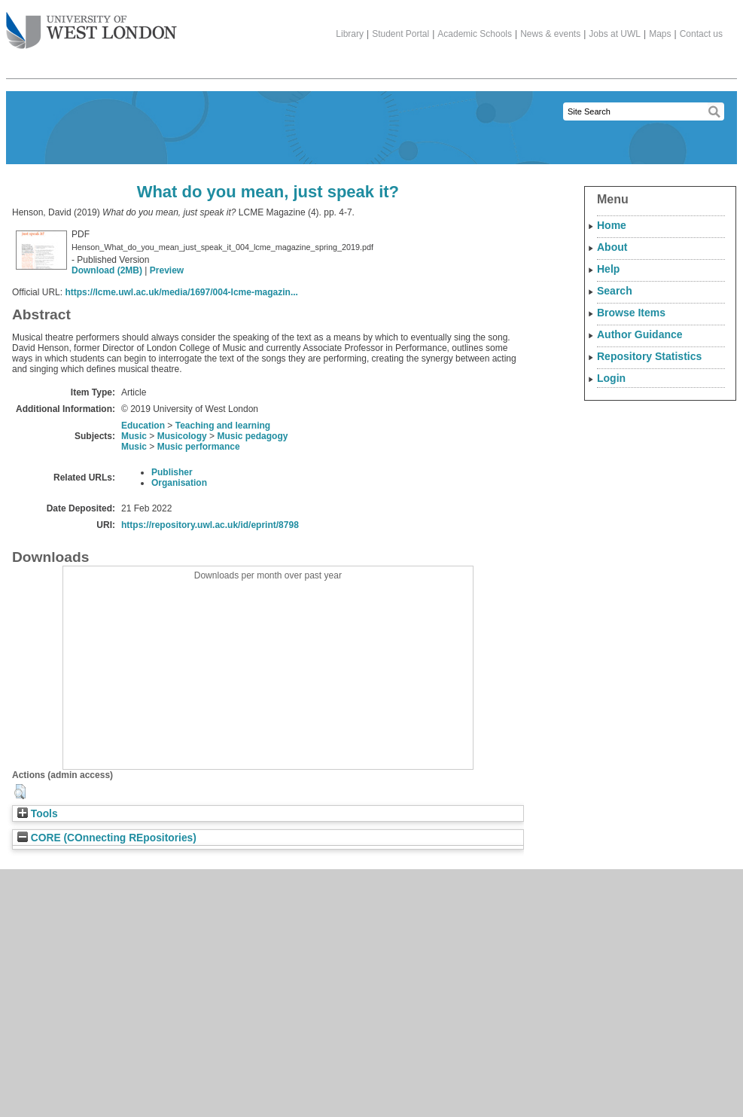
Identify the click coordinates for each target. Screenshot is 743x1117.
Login (611, 378)
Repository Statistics (649, 356)
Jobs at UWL (615, 34)
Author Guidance (640, 334)
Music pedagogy (252, 436)
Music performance (198, 446)
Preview (167, 270)
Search (614, 291)
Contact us (701, 34)
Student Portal (400, 34)
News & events (550, 34)
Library (350, 34)
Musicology (182, 436)
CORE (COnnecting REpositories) (106, 838)
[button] (20, 792)
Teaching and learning (222, 425)
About (612, 247)
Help (608, 269)
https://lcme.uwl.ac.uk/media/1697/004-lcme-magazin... (181, 292)
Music (134, 436)
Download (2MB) (107, 270)
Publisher (172, 472)
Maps (660, 34)
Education (143, 425)
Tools (37, 813)
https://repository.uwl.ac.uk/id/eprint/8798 (210, 525)
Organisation (179, 483)
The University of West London (91, 25)
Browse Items (631, 313)
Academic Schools (474, 34)
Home (611, 225)
